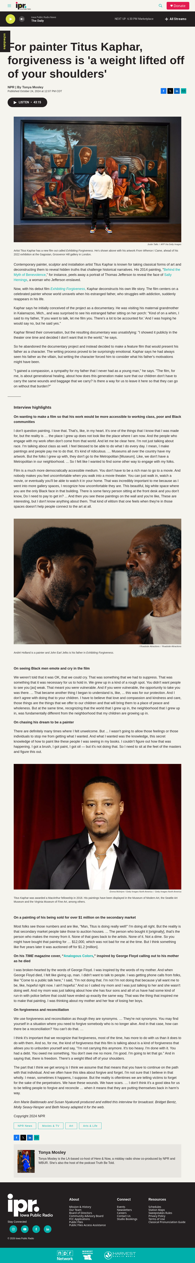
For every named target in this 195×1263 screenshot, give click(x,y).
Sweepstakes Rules (160, 1213)
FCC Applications (79, 1219)
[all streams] (175, 19)
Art (71, 1125)
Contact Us (123, 1216)
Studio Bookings (127, 1219)
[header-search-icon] (160, 5)
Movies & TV (50, 1125)
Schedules (155, 1207)
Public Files (76, 1222)
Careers (121, 1213)
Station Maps (157, 1210)
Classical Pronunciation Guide (167, 1222)
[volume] (22, 19)
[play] (10, 19)
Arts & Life (90, 1125)
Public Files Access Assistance (87, 1225)
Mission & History (80, 1207)
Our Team (75, 1210)
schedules (5, 41)
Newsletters (124, 1210)
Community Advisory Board (86, 1216)
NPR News (25, 1125)
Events (121, 1207)
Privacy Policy (157, 1216)
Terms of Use (157, 1219)
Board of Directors (80, 1213)
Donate (179, 6)
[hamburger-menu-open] (9, 6)
